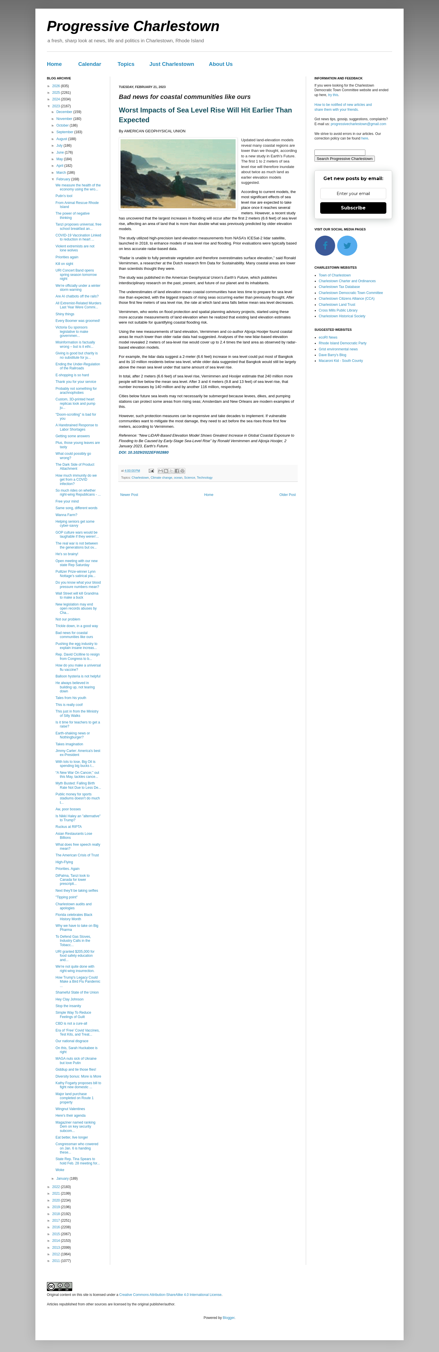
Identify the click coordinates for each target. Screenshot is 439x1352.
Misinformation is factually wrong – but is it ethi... (75, 344)
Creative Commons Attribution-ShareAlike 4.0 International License (170, 1295)
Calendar (89, 64)
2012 (56, 1254)
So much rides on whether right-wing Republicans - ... (78, 492)
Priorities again (67, 257)
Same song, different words (77, 508)
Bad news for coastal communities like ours (74, 635)
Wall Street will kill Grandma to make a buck (77, 595)
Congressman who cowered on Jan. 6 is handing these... (77, 1148)
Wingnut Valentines (70, 1109)
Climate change (161, 477)
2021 (56, 1193)
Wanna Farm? (66, 515)
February (63, 179)
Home (54, 64)
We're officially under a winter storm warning (78, 288)
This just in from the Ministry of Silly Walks (77, 713)
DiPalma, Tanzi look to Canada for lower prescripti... (73, 880)
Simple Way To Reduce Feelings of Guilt (73, 1015)
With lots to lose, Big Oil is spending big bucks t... (76, 764)
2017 (56, 1221)
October (63, 125)
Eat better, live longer (72, 1137)
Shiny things (65, 314)
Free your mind (67, 501)
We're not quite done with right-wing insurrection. (75, 969)
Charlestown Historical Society (342, 316)
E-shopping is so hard (72, 375)
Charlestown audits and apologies (73, 906)
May (60, 159)
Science (189, 477)
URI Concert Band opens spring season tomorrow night (76, 274)
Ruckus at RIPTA (69, 827)
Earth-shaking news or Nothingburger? (73, 735)
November (64, 119)
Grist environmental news (338, 349)
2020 (56, 1200)
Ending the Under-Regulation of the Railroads (78, 366)
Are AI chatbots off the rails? (77, 296)
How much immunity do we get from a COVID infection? (76, 479)
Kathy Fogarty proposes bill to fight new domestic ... (78, 1085)
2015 (56, 1234)
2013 (56, 1248)
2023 (56, 106)
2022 (56, 1187)
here (364, 138)
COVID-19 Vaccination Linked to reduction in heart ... (78, 237)
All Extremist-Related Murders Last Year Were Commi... (78, 305)
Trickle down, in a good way (77, 626)
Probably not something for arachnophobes (76, 391)
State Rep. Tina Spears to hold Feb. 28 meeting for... (78, 1161)
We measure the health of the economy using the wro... (78, 187)
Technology (205, 477)
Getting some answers (73, 436)
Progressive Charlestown (133, 26)
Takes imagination (69, 744)
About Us (221, 64)
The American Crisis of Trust (77, 855)
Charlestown (140, 477)
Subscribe (353, 208)
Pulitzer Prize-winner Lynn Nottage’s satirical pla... (76, 574)
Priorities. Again (67, 869)
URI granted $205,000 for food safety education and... (75, 956)
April (60, 166)
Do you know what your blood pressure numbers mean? (78, 584)
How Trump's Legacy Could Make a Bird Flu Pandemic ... (78, 981)
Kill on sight (64, 264)
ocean (178, 477)
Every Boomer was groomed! (78, 321)
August (62, 139)
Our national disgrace (72, 1041)
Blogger (228, 1318)
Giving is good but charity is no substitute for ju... (77, 355)
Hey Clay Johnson (69, 999)
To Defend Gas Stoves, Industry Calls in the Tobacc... (73, 941)
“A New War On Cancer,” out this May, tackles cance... (77, 775)
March (61, 173)
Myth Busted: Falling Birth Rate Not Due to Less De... (78, 785)
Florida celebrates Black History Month (74, 917)
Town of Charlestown (335, 275)
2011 (56, 1261)
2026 (56, 86)
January (63, 1179)
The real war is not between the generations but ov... (77, 545)
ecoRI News (328, 337)
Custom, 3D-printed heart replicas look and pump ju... (75, 403)
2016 (56, 1227)
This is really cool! (69, 705)
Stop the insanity (68, 1006)
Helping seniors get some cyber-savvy (75, 524)
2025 (56, 93)
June (60, 152)
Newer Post (129, 495)
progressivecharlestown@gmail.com (358, 124)
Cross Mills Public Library (338, 310)
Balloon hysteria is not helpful (78, 676)
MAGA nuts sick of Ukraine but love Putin (76, 1061)
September (65, 132)
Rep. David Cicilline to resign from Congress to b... (78, 656)
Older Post (287, 495)
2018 (56, 1214)
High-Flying (64, 862)
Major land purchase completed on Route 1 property (74, 1098)
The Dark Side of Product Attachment (75, 467)
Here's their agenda (70, 1116)
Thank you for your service (76, 382)
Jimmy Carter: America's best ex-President (78, 753)
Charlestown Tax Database (339, 287)
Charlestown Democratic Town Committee (351, 293)
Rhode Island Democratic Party (343, 343)
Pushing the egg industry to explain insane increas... (76, 646)
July (60, 146)
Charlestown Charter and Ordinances (347, 281)
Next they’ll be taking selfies (77, 891)
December (64, 112)
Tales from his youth (71, 698)
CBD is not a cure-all (71, 1023)
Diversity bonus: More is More (78, 1076)
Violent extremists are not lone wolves (75, 248)
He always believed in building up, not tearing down (75, 687)
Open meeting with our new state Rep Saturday (77, 563)
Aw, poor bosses (68, 809)
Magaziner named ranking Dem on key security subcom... (76, 1126)
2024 (56, 99)
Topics (126, 64)
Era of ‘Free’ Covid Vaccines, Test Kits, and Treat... (78, 1032)
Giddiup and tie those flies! (76, 1070)
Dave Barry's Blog (332, 355)
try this (333, 95)
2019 (56, 1207)
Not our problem (68, 619)
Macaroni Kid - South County (341, 361)
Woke (60, 1170)
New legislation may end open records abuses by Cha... (76, 608)
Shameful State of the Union (77, 992)
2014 (56, 1241)
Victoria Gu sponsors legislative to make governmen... (72, 331)
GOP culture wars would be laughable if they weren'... (77, 534)
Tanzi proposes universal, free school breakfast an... (78, 226)
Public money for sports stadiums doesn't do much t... (78, 798)
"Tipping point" (67, 897)
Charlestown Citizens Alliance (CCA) (347, 299)
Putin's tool (64, 196)
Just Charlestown (171, 64)
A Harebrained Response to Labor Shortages (77, 427)
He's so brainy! (67, 554)
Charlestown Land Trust (337, 305)
